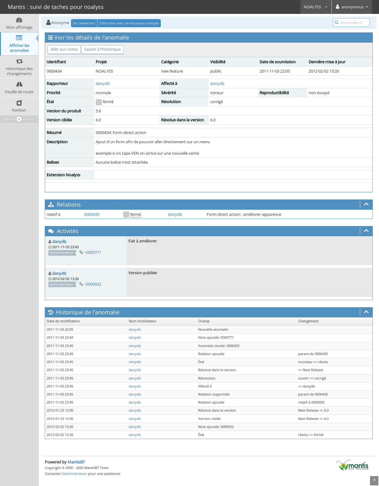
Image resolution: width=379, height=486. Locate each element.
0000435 (91, 214)
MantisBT (76, 462)
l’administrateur (74, 473)
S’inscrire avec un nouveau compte (129, 23)
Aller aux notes (64, 49)
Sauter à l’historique (102, 49)
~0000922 (92, 284)
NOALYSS (316, 7)
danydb (103, 83)
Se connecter (84, 23)
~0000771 (92, 252)
